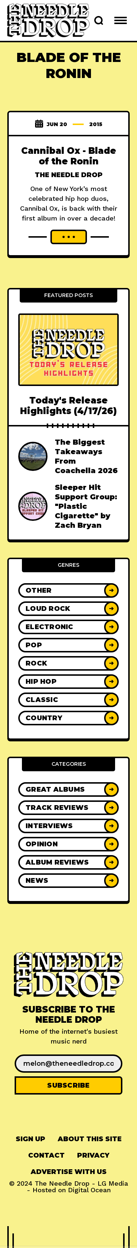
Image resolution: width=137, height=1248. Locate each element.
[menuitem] (30, 1139)
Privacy (93, 1155)
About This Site (90, 1139)
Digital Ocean (89, 1190)
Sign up (30, 1139)
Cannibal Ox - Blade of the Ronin (68, 156)
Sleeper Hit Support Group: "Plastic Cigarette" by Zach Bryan (86, 506)
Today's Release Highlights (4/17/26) (68, 405)
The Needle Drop (69, 175)
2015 (95, 124)
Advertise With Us (69, 1172)
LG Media (113, 1183)
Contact (46, 1155)
